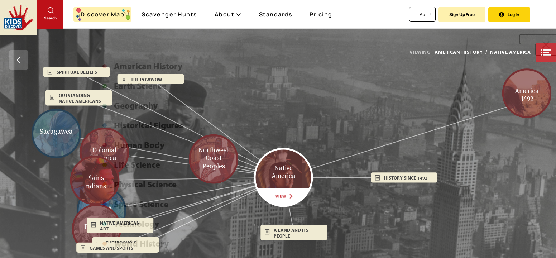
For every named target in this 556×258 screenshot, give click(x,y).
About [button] (228, 14)
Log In (509, 14)
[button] (546, 52)
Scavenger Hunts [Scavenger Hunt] (170, 15)
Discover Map (103, 14)
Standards (276, 14)
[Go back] (18, 60)
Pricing (321, 14)
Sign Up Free (462, 14)
